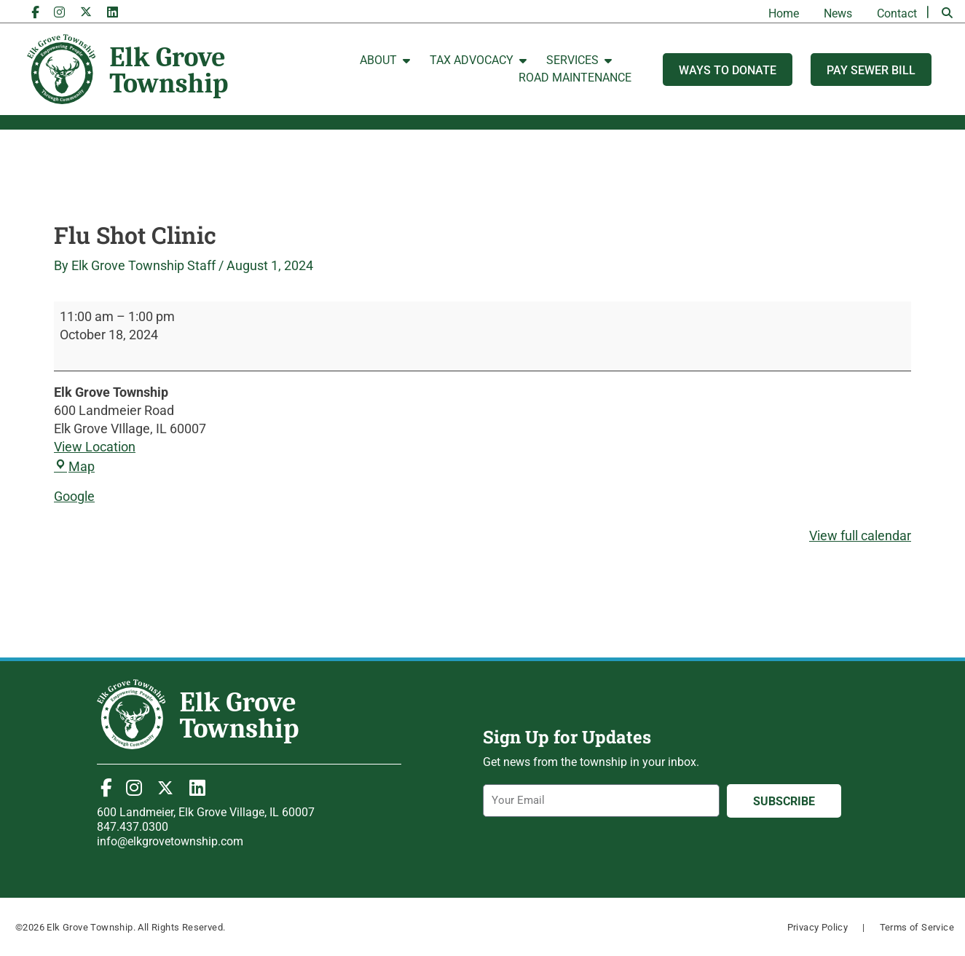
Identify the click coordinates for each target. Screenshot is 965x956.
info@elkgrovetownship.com (170, 841)
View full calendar (860, 535)
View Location (94, 446)
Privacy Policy (817, 927)
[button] (947, 13)
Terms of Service (917, 927)
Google (74, 496)
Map (74, 466)
